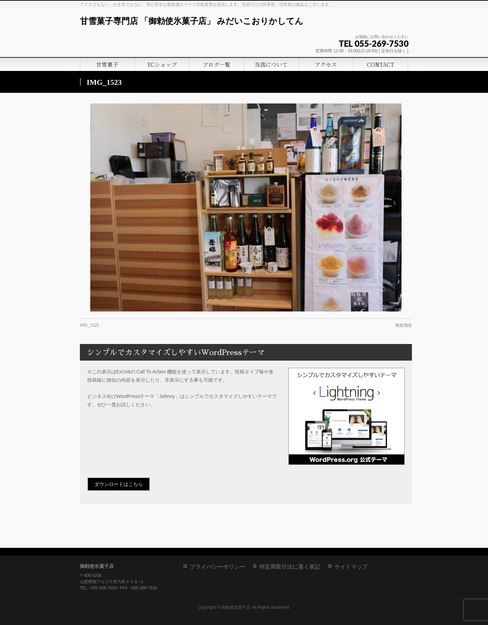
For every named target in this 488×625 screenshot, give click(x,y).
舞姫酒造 (403, 325)
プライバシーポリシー (217, 567)
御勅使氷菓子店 (235, 607)
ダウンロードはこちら (118, 484)
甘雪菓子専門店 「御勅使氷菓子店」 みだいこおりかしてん (191, 21)
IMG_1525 (89, 325)
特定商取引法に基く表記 (289, 567)
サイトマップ (351, 567)
